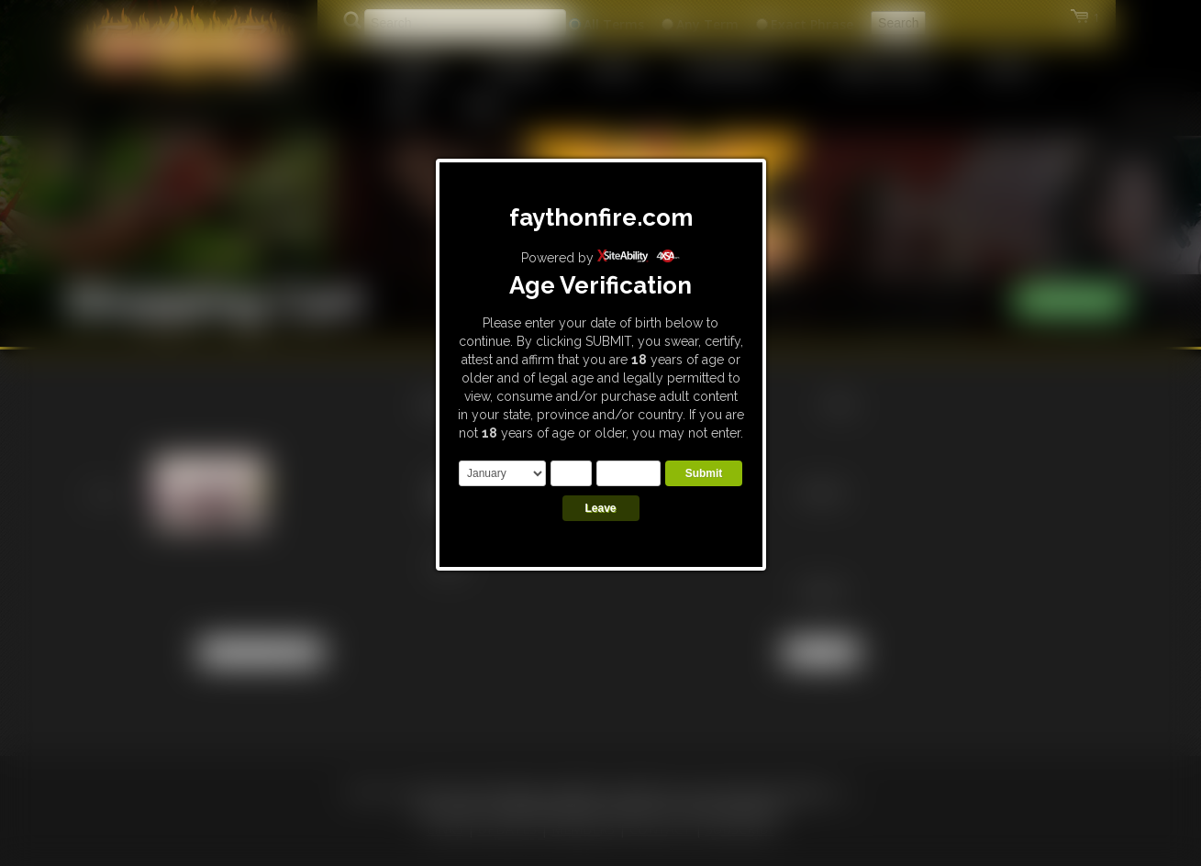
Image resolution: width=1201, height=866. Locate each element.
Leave (600, 508)
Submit (704, 473)
